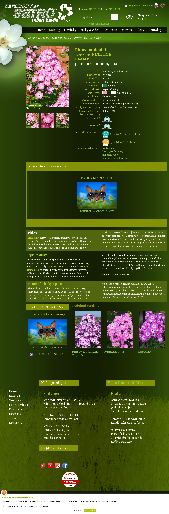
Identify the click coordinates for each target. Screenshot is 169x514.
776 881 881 (94, 9)
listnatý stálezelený (113, 151)
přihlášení (147, 5)
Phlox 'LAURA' (144, 351)
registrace (134, 5)
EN (162, 4)
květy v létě (108, 148)
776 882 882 (114, 9)
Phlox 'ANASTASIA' (114, 351)
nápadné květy (110, 154)
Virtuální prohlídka (126, 383)
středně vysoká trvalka (114, 158)
